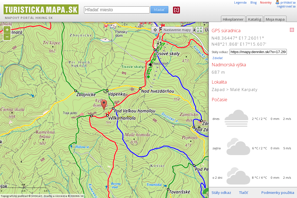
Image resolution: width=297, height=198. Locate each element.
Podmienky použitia (277, 192)
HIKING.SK (44, 18)
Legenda (240, 2)
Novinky (265, 2)
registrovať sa (286, 6)
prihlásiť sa (288, 2)
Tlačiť (243, 192)
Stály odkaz (221, 192)
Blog (253, 2)
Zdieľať (217, 58)
